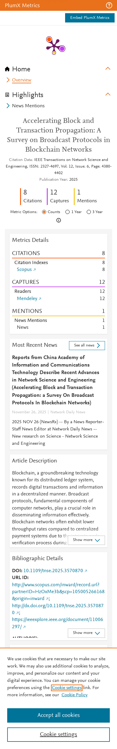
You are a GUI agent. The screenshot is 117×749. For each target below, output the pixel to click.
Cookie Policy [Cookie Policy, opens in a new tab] (75, 695)
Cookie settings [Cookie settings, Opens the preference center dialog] (58, 735)
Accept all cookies (59, 715)
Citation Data (20, 160)
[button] (109, 5)
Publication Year (53, 180)
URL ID (19, 577)
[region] (58, 698)
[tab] (58, 67)
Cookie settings (67, 687)
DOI (16, 571)
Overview (21, 80)
